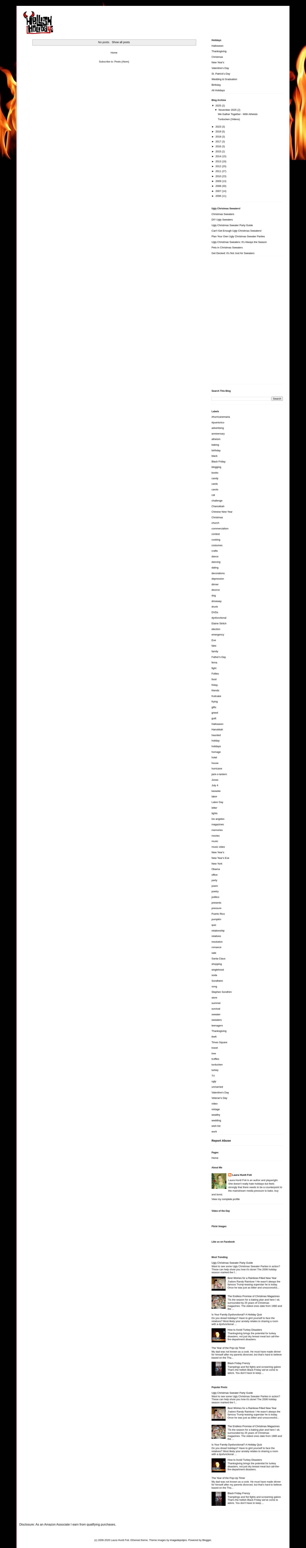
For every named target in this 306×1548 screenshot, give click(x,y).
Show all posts (121, 42)
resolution (217, 941)
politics (215, 897)
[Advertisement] (227, 321)
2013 (218, 161)
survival (216, 1008)
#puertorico (218, 422)
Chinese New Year (222, 511)
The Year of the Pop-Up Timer (228, 1347)
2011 (218, 171)
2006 (218, 196)
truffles (215, 1058)
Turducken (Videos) (229, 119)
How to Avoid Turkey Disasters (245, 1329)
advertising (218, 427)
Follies (215, 673)
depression (218, 578)
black (214, 455)
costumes (217, 545)
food (214, 679)
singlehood (218, 969)
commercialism (220, 528)
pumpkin (216, 919)
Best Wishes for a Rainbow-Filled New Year (252, 1278)
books (215, 472)
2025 (218, 105)
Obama (216, 869)
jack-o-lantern (219, 774)
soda (214, 975)
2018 (218, 136)
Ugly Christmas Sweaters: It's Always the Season (239, 242)
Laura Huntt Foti (242, 1174)
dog (214, 595)
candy (215, 478)
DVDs (215, 612)
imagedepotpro (178, 1540)
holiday (216, 740)
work (214, 1131)
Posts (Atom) (121, 61)
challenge (217, 500)
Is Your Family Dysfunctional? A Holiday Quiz (237, 1314)
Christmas (217, 56)
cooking (216, 539)
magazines (218, 824)
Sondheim (217, 980)
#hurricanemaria (221, 416)
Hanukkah (217, 729)
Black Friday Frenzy (239, 1363)
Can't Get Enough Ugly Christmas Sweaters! (237, 230)
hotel (214, 757)
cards (215, 483)
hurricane (217, 768)
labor (214, 796)
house (215, 763)
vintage (216, 1109)
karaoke (216, 791)
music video (218, 846)
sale (214, 952)
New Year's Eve (220, 858)
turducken (217, 1064)
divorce (216, 589)
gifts (214, 707)
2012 (218, 166)
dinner (215, 584)
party (214, 880)
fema (214, 662)
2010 (218, 176)
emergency (218, 634)
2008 (218, 186)
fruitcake (216, 696)
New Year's (218, 62)
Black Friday (219, 461)
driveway (216, 601)
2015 (218, 151)
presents (216, 902)
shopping (217, 964)
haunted (216, 735)
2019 (218, 131)
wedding (216, 1120)
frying (215, 701)
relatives (216, 936)
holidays (216, 746)
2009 (218, 181)
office (215, 874)
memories (217, 830)
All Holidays (218, 90)
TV (213, 1075)
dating (215, 567)
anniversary (218, 433)
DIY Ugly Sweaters (222, 219)
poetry (215, 891)
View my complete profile (226, 1199)
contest (216, 534)
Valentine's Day (220, 68)
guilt (214, 718)
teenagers (217, 1025)
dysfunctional (219, 617)
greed (215, 712)
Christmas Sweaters (223, 214)
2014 (218, 156)
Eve (214, 640)
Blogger (206, 1540)
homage (216, 751)
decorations (218, 573)
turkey (215, 1070)
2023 (218, 126)
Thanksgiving (219, 51)
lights (214, 813)
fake (214, 645)
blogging (216, 467)
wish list (216, 1125)
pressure (216, 908)
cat (213, 494)
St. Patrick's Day (221, 73)
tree (214, 1053)
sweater (216, 1014)
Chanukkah (218, 506)
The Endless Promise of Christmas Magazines (254, 1296)
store (214, 997)
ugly (214, 1081)
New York (217, 863)
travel (215, 1047)
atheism (216, 439)
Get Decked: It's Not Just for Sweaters (233, 253)
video (215, 1103)
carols (215, 489)
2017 (218, 141)
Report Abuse (221, 1140)
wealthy (216, 1114)
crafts (215, 550)
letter (214, 807)
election (216, 629)
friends (215, 690)
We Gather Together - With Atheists (237, 114)
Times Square (219, 1042)
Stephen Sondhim (222, 991)
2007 (218, 191)
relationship (218, 930)
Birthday (216, 84)
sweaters (217, 1019)
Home (114, 52)
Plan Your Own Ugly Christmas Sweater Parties (238, 236)
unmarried (217, 1086)
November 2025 (228, 109)
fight (214, 668)
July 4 (215, 785)
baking (215, 444)
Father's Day (219, 657)
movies (216, 835)
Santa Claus (218, 958)
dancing (216, 561)
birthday (216, 450)
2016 (218, 146)
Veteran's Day (219, 1098)
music (215, 841)
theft (214, 1036)
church (215, 522)
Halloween (217, 45)
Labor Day (217, 802)
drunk (215, 606)
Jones (215, 779)
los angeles (218, 818)
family (215, 651)
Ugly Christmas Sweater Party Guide (232, 225)
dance (215, 556)
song (214, 986)
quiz (214, 924)
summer (216, 1003)
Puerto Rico (218, 913)
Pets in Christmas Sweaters (227, 247)
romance (216, 947)
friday (215, 684)
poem (215, 885)
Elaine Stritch (219, 623)
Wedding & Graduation (224, 79)
